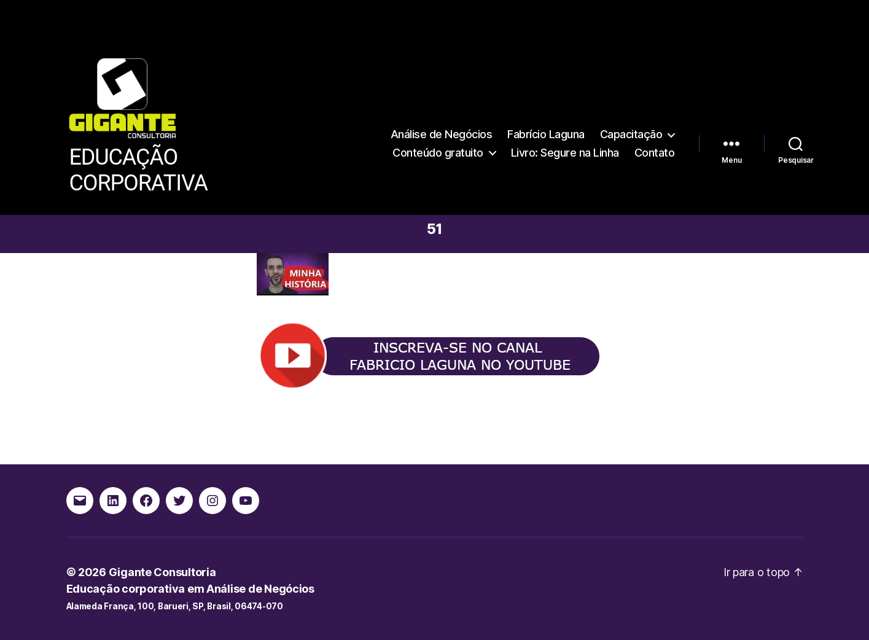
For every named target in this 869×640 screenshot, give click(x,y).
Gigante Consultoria (162, 572)
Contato (654, 152)
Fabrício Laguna (546, 134)
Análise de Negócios (442, 134)
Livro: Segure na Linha (565, 152)
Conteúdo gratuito (437, 152)
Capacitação (631, 134)
